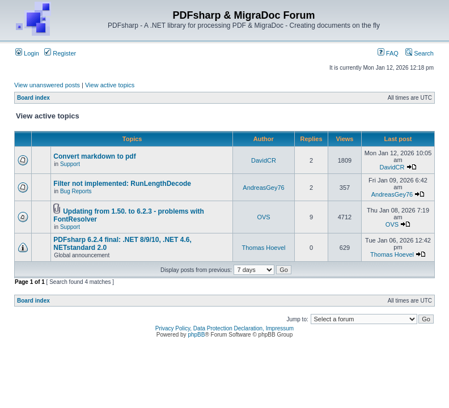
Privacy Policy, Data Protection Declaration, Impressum (224, 328)
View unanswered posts (47, 85)
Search (419, 53)
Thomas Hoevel (263, 247)
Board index (33, 98)
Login (27, 53)
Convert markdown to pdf (94, 156)
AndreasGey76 (263, 187)
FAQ (388, 53)
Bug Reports (76, 191)
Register (60, 53)
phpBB (196, 335)
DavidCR (263, 160)
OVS (263, 217)
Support (70, 164)
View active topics (109, 85)
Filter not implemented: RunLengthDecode (122, 184)
